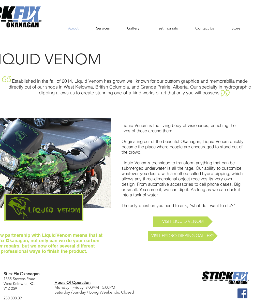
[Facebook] (242, 293)
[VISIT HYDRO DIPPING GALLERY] (183, 236)
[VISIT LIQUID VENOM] (183, 221)
